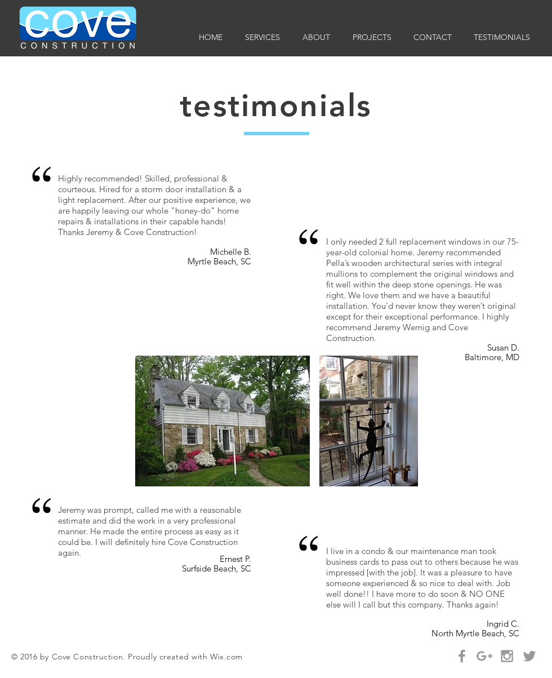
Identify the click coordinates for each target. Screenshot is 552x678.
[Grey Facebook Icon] (461, 656)
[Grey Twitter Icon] (529, 656)
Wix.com (226, 657)
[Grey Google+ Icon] (484, 656)
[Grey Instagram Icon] (506, 656)
